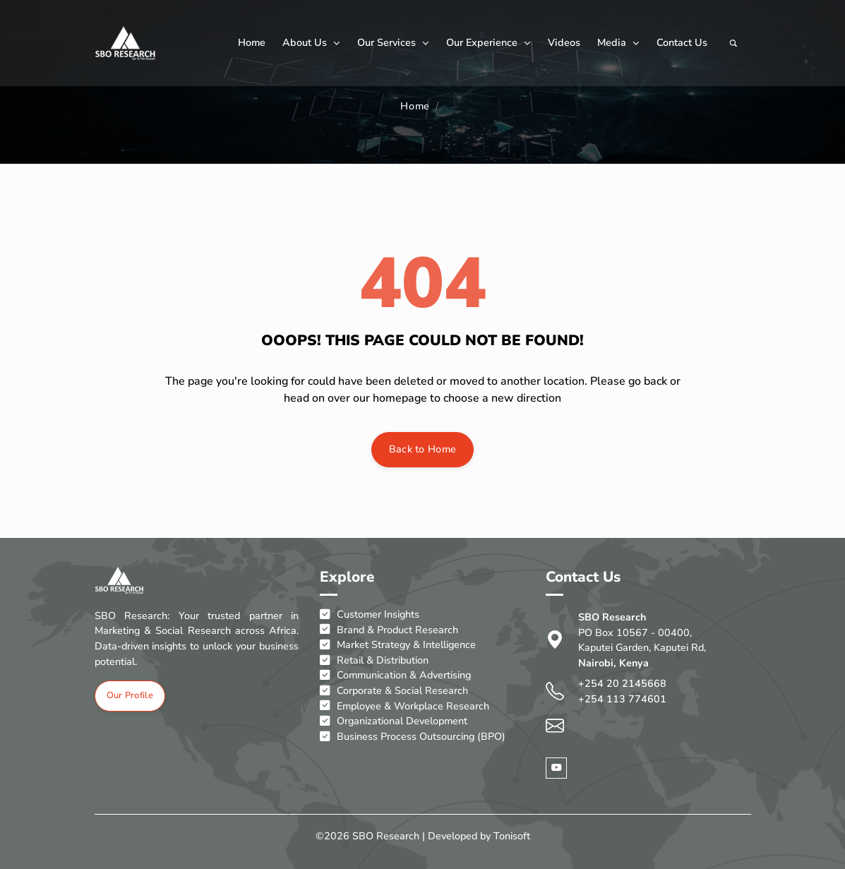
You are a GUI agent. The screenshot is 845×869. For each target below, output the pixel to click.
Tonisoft (511, 836)
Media (618, 42)
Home (251, 42)
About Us (311, 42)
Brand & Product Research (389, 630)
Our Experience (488, 42)
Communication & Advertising (395, 676)
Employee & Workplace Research (404, 706)
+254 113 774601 (622, 699)
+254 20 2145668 (622, 684)
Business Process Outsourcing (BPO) (412, 737)
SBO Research (385, 836)
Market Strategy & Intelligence (398, 645)
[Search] (733, 43)
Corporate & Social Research (394, 691)
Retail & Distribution (374, 661)
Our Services (393, 42)
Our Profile (130, 696)
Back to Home (423, 449)
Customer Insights (369, 615)
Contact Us (682, 42)
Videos (564, 42)
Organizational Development (393, 721)
